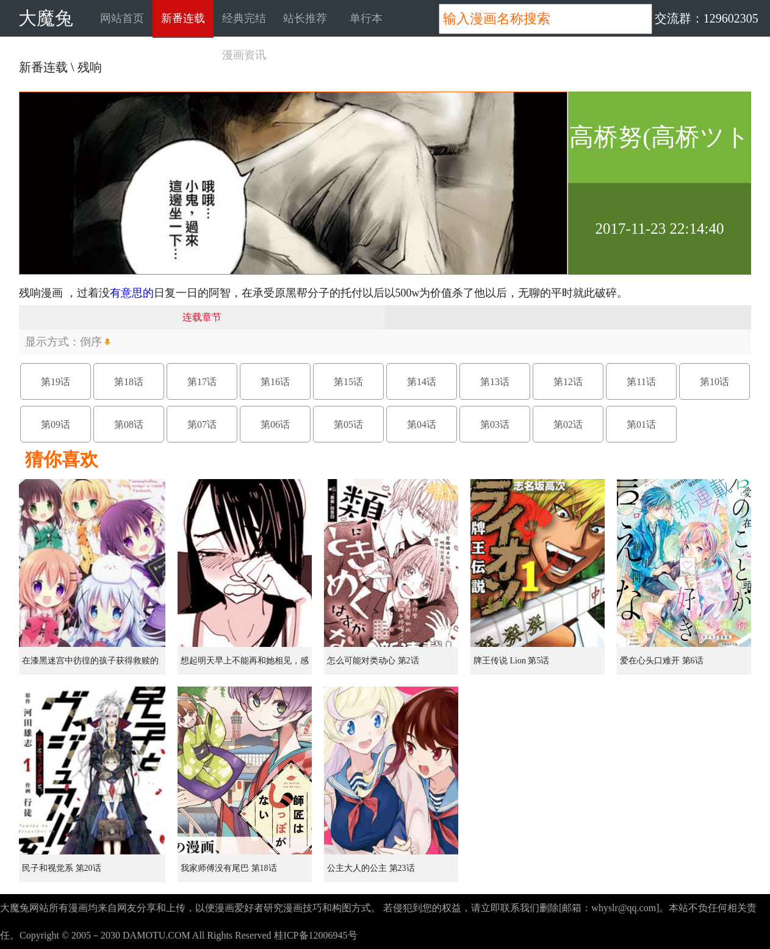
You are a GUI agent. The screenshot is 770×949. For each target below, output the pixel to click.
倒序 (91, 342)
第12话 (568, 382)
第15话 (348, 382)
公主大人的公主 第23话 (371, 868)
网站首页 (122, 18)
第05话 (348, 424)
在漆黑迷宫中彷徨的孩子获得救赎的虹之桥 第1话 (90, 665)
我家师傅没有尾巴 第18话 (229, 868)
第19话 (55, 382)
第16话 (275, 382)
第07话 (202, 424)
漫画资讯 (244, 55)
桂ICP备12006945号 (316, 935)
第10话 (714, 382)
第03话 (494, 424)
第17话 (202, 382)
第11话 (641, 382)
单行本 (366, 18)
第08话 (128, 424)
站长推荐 (305, 18)
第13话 (494, 382)
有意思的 (132, 293)
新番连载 (183, 18)
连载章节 (201, 317)
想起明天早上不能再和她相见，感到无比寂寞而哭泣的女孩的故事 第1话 (246, 665)
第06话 (275, 424)
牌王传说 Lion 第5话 (511, 660)
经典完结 (244, 18)
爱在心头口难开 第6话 (661, 660)
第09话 (55, 424)
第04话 (421, 424)
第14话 (421, 382)
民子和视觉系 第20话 (61, 868)
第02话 (568, 424)
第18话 (128, 382)
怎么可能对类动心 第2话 (373, 660)
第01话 (641, 424)
